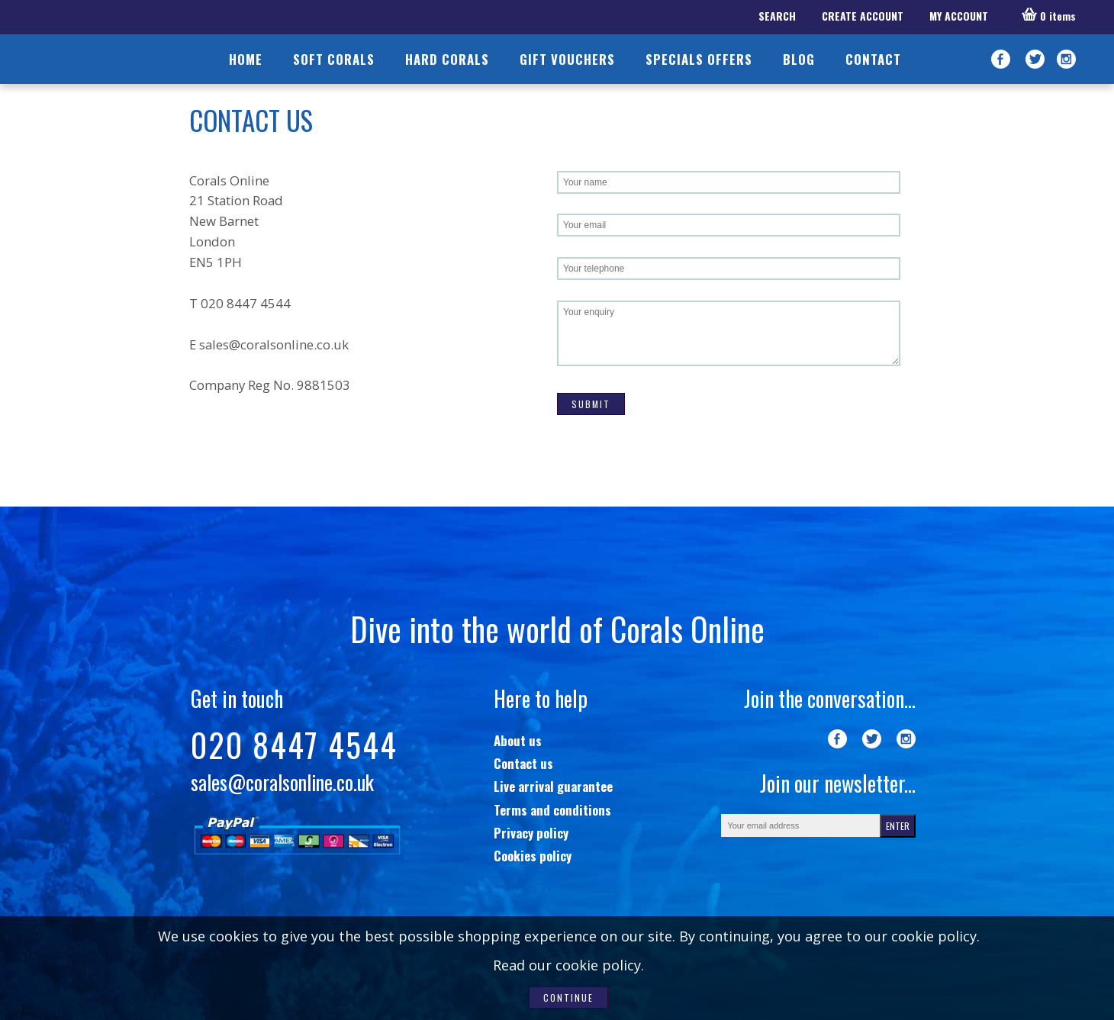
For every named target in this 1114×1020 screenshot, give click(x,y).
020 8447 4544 (294, 744)
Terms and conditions (552, 809)
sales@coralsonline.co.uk (274, 344)
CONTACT (873, 59)
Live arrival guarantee (553, 786)
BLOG (799, 59)
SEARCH (777, 16)
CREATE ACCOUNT (862, 16)
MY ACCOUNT (958, 16)
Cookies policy (532, 855)
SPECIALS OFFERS (699, 59)
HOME (245, 59)
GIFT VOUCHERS (567, 59)
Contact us (523, 763)
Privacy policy (531, 832)
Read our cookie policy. (568, 965)
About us (518, 740)
